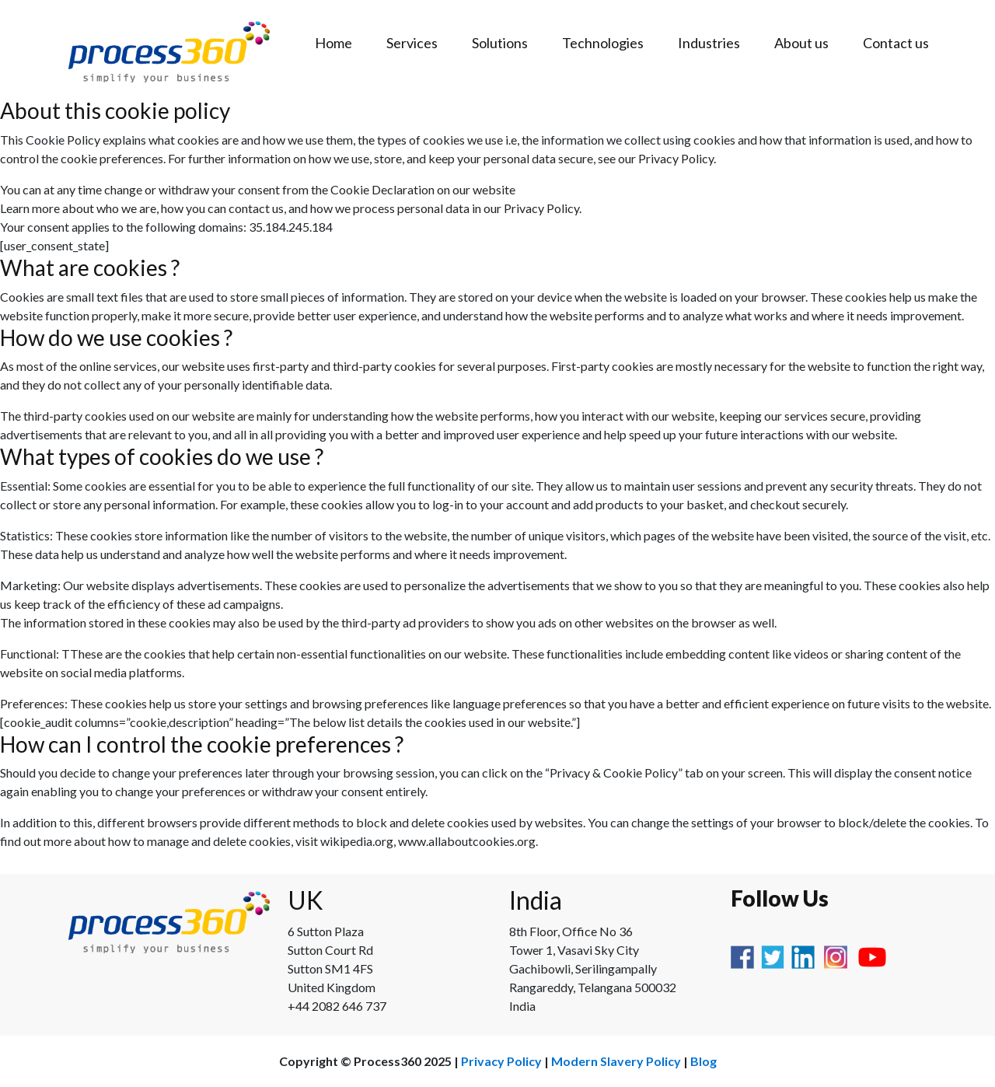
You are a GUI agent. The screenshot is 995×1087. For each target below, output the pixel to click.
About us (801, 42)
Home (333, 42)
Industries (709, 42)
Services (412, 42)
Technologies (603, 42)
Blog (703, 1061)
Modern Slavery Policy (616, 1061)
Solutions (500, 42)
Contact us (896, 42)
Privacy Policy (501, 1061)
